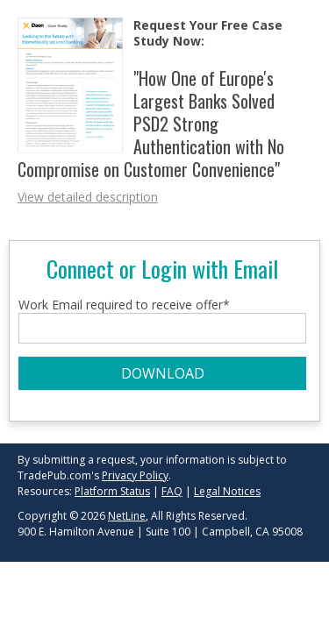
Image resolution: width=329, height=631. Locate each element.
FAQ (171, 491)
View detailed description (88, 196)
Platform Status (112, 491)
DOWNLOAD (162, 373)
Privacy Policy (135, 475)
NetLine (127, 515)
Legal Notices (227, 491)
